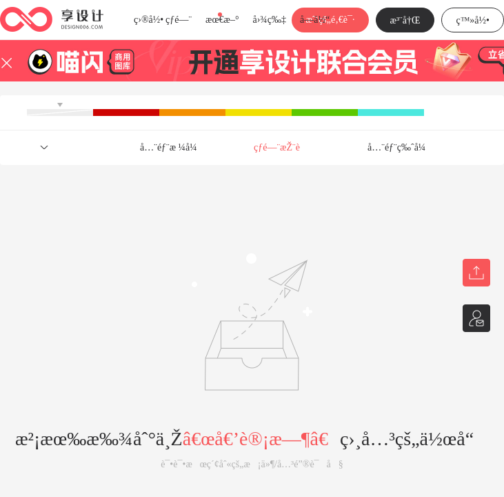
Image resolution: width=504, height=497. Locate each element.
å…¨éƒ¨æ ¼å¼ (172, 147)
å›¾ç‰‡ (269, 19)
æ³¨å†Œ (405, 20)
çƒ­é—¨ (178, 19)
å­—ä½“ (315, 19)
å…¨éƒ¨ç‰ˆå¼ (400, 147)
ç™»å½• (473, 20)
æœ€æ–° (222, 19)
